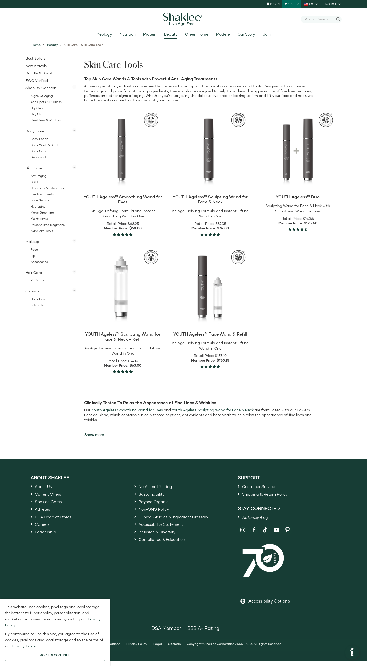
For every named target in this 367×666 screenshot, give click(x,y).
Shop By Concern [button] (40, 88)
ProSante (37, 280)
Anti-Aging (39, 176)
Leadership (47, 543)
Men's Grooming (42, 212)
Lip (33, 256)
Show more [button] (94, 434)
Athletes (44, 515)
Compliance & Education (166, 552)
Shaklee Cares (51, 506)
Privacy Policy (136, 649)
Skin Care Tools (42, 231)
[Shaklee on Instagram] (243, 535)
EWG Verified (36, 80)
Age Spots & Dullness (46, 102)
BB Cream (38, 182)
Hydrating (38, 206)
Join (267, 34)
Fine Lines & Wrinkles (46, 120)
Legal (157, 649)
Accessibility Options (269, 606)
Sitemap (174, 649)
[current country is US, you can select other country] (311, 4)
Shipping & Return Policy (269, 497)
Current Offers (50, 497)
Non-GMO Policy (157, 515)
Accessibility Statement (165, 533)
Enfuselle (37, 305)
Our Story (246, 34)
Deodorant (38, 157)
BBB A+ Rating (203, 633)
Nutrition (128, 34)
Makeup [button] (32, 241)
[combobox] (319, 19)
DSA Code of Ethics (56, 524)
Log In (273, 3)
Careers (43, 533)
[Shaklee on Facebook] (254, 535)
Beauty (170, 34)
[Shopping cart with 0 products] (291, 4)
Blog (257, 521)
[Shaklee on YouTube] (276, 535)
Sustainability (154, 497)
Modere (223, 34)
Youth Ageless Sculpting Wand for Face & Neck (213, 410)
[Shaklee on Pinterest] (288, 535)
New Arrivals (36, 65)
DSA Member (166, 633)
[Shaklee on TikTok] (265, 532)
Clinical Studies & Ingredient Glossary (180, 524)
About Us (45, 487)
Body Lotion (39, 139)
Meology (104, 34)
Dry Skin (37, 108)
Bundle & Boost (39, 73)
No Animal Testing (159, 487)
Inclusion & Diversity (160, 543)
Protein (149, 34)
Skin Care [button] (33, 168)
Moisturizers (39, 219)
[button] (352, 652)
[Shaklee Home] (183, 19)
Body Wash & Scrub (45, 145)
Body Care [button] (34, 131)
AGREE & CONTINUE (55, 655)
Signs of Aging (42, 96)
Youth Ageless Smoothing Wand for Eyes (127, 410)
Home (36, 45)
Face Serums (40, 200)
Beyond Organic (157, 506)
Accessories (39, 262)
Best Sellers (35, 58)
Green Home (196, 34)
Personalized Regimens (48, 225)
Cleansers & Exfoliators (47, 188)
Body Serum (39, 151)
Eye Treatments (42, 194)
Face (34, 249)
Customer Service (261, 487)
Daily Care (38, 299)
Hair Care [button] (33, 272)
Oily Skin (37, 114)
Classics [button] (32, 291)
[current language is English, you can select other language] (332, 4)
